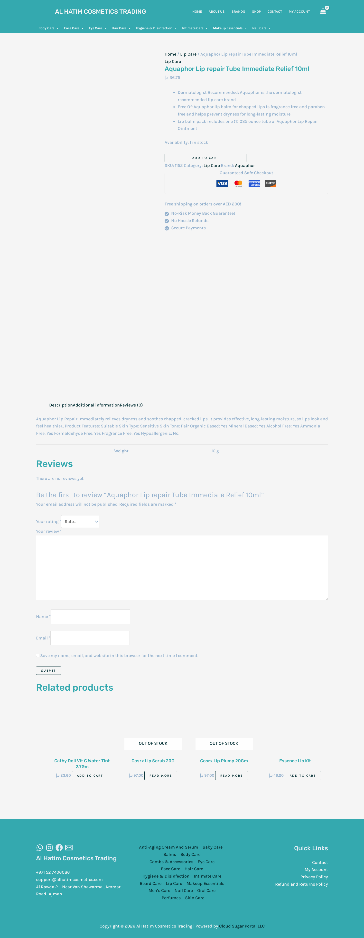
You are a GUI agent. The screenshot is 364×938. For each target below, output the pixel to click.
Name (43, 616)
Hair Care (121, 28)
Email (43, 637)
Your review (49, 530)
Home (170, 54)
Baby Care (213, 846)
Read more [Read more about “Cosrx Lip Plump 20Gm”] (231, 775)
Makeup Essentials (230, 28)
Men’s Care (159, 890)
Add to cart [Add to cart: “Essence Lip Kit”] (303, 775)
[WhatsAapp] (39, 847)
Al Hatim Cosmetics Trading (100, 11)
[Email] (69, 847)
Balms (169, 854)
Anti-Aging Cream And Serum (168, 846)
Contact (320, 862)
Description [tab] (61, 405)
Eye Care (98, 28)
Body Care (48, 28)
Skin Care (194, 897)
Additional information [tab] (96, 405)
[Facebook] (59, 847)
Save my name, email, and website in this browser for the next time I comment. (119, 655)
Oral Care (206, 890)
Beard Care (150, 883)
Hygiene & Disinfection (156, 28)
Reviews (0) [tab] (131, 405)
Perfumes (171, 897)
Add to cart (205, 158)
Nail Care (261, 28)
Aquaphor (245, 165)
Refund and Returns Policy (301, 883)
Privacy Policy (314, 876)
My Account (316, 869)
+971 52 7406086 (53, 871)
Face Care (74, 28)
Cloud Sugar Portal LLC (242, 925)
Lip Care (188, 54)
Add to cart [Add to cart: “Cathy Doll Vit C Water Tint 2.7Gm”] (90, 775)
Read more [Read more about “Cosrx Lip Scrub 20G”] (160, 775)
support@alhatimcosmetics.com (69, 879)
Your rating (48, 521)
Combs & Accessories (171, 861)
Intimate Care (195, 28)
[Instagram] (49, 847)
